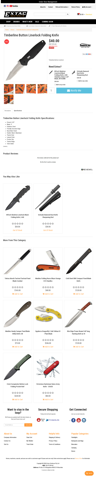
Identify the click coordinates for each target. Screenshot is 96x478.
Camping (73, 448)
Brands (16, 22)
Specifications (18, 110)
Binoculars (74, 444)
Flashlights (74, 437)
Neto (53, 470)
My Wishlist (29, 441)
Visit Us (6, 444)
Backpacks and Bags (77, 441)
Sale (37, 22)
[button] (48, 162)
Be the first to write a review (48, 162)
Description (8, 110)
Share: (87, 54)
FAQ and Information (62, 7)
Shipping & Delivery (54, 437)
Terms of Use (78, 458)
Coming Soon (47, 22)
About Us (43, 7)
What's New (27, 22)
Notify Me (74, 90)
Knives (73, 451)
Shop (8, 22)
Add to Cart (17, 294)
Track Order (29, 444)
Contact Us (7, 441)
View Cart (29, 437)
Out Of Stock (17, 230)
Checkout (89, 14)
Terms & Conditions (54, 444)
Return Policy (76, 7)
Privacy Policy (53, 441)
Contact (50, 7)
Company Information (10, 437)
